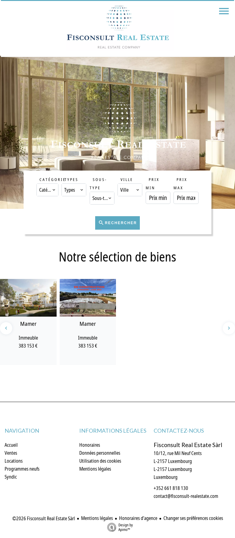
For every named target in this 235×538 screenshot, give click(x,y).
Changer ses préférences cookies (193, 518)
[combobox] (47, 190)
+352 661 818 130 (171, 488)
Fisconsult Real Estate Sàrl (188, 445)
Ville (127, 179)
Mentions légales (97, 518)
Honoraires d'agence (138, 518)
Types (71, 179)
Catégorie (52, 179)
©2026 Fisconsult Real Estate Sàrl (43, 518)
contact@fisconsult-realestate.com (186, 496)
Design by (118, 527)
